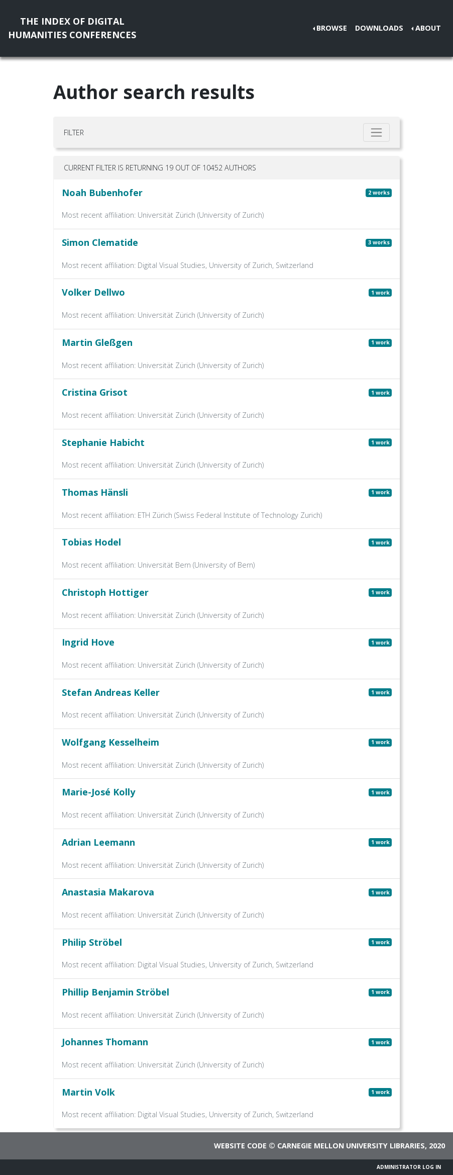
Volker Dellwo (93, 292)
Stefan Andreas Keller (111, 692)
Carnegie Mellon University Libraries (351, 1145)
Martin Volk (88, 1092)
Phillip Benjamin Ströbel (115, 992)
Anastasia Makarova (108, 892)
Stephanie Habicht (103, 442)
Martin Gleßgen (97, 342)
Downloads (379, 28)
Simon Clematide (100, 242)
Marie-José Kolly (98, 792)
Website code (240, 1145)
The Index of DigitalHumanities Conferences (72, 28)
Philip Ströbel (92, 942)
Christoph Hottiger (105, 592)
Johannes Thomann (105, 1042)
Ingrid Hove (88, 642)
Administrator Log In (409, 1166)
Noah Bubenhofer (102, 193)
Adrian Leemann (98, 842)
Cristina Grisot (95, 392)
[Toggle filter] (376, 132)
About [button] (428, 28)
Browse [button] (331, 28)
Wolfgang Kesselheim (110, 742)
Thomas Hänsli (95, 492)
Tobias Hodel (91, 542)
